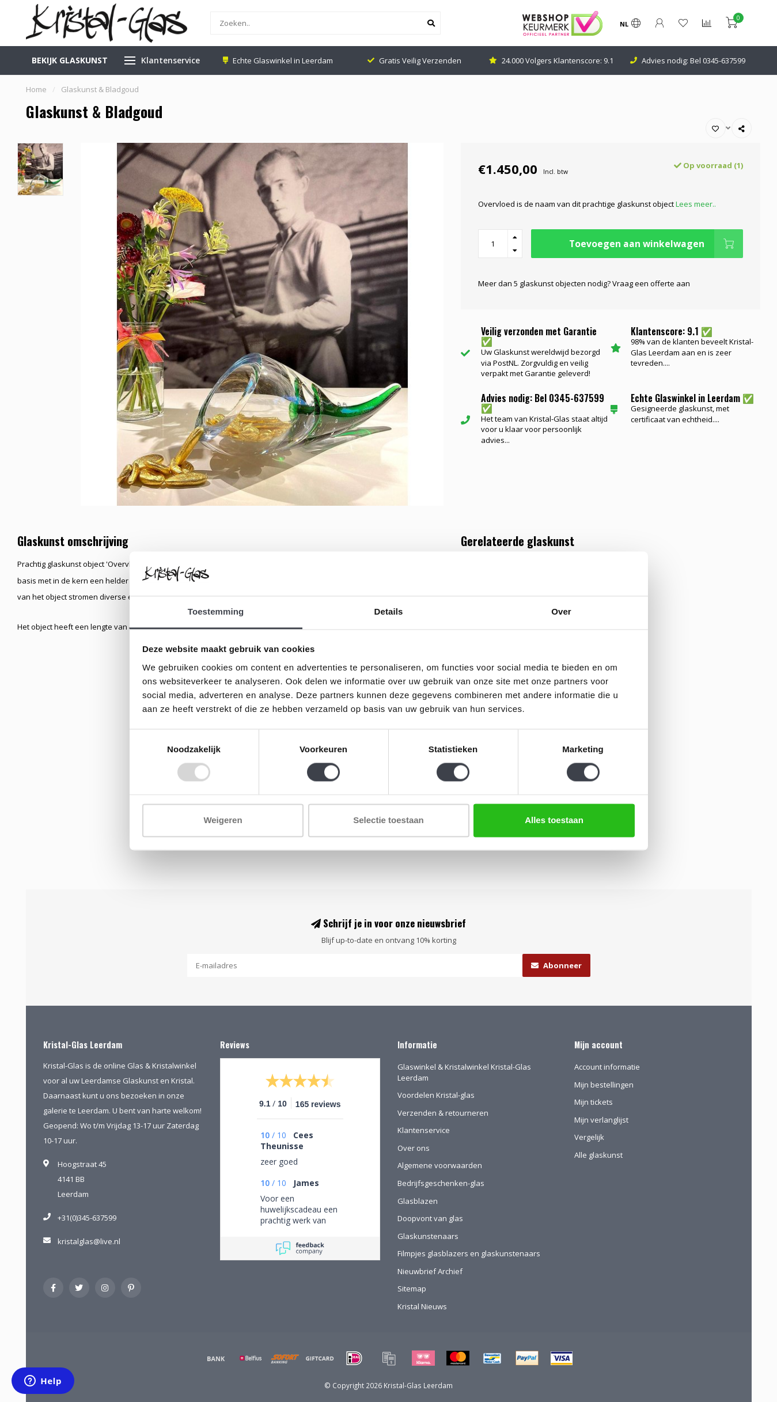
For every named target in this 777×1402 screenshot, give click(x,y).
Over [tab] (561, 611)
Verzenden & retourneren (442, 1113)
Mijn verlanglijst (601, 1120)
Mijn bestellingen (604, 1084)
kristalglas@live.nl (89, 1241)
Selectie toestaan (388, 820)
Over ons (413, 1148)
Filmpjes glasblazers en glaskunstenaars (468, 1253)
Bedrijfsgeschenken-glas (440, 1183)
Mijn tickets (593, 1102)
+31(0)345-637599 (87, 1217)
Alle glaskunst (598, 1155)
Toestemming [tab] (216, 611)
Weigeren (222, 820)
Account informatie (607, 1067)
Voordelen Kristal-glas (436, 1095)
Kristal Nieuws (422, 1306)
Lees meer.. (696, 204)
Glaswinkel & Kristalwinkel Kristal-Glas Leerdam (464, 1072)
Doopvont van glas (430, 1218)
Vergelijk (589, 1137)
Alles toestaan (554, 820)
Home (36, 89)
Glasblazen (417, 1201)
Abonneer (556, 965)
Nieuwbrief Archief (430, 1271)
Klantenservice (170, 60)
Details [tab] (388, 611)
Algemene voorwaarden (439, 1165)
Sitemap (411, 1288)
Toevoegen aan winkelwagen (656, 243)
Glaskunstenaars (427, 1236)
